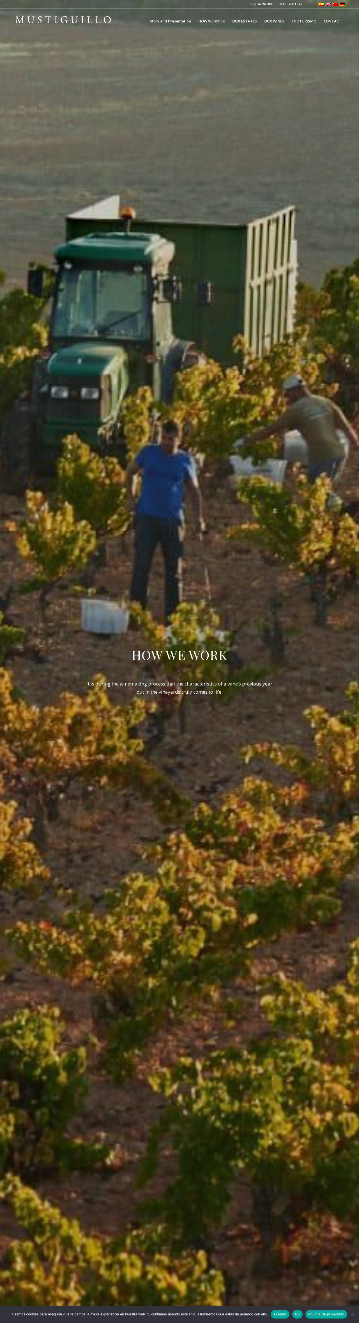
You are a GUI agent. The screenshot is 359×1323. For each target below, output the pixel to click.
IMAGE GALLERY (290, 4)
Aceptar (280, 1314)
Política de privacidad (326, 1314)
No (297, 1314)
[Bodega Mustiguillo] (63, 21)
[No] (352, 1314)
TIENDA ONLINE (261, 4)
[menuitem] (261, 4)
